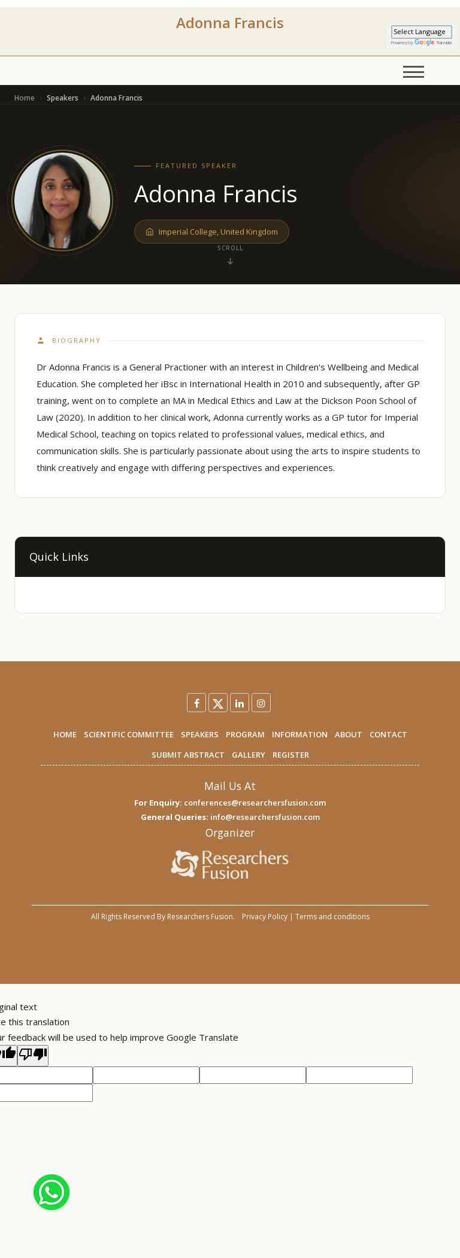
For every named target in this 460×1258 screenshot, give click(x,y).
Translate (433, 42)
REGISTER (291, 754)
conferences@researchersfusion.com (255, 802)
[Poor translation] (33, 1055)
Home (24, 98)
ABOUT (348, 734)
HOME (65, 734)
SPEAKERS (200, 734)
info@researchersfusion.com (265, 817)
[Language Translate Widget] (421, 32)
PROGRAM (245, 734)
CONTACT (388, 734)
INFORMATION (300, 734)
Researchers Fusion (200, 916)
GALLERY (248, 754)
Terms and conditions (332, 916)
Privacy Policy (265, 916)
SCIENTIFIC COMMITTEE (129, 734)
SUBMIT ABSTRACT (188, 754)
